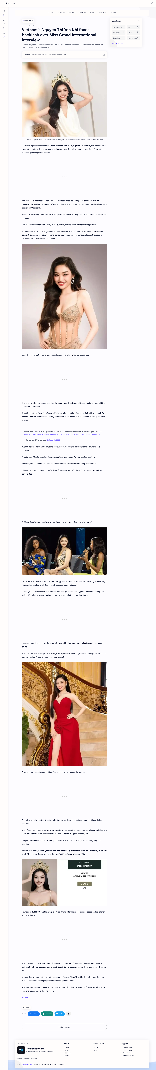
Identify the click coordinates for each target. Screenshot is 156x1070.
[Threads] (26, 1058)
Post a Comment (64, 1027)
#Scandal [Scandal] (26, 1007)
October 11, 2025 (53, 440)
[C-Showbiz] (61, 13)
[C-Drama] (51, 13)
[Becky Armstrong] (133, 38)
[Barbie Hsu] (118, 38)
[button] (152, 3)
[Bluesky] (19, 1058)
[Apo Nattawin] (118, 27)
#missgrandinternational (52, 434)
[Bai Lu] (133, 32)
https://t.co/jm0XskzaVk (33, 434)
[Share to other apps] (68, 1013)
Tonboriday (10, 3)
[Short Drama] (103, 13)
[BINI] (133, 27)
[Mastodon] (34, 1058)
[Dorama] (92, 13)
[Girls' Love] (72, 13)
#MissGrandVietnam (71, 434)
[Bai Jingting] (118, 32)
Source (25, 997)
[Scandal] (113, 13)
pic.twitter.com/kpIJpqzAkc (89, 434)
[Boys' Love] (82, 13)
